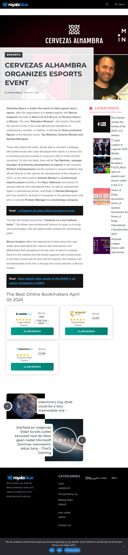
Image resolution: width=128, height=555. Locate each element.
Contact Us (64, 525)
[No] (124, 546)
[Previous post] (7, 406)
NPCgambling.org (67, 494)
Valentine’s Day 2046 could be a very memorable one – (55, 406)
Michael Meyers (15, 92)
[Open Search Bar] (107, 4)
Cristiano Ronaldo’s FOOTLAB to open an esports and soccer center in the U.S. (110, 171)
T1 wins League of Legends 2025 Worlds (110, 146)
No (59, 550)
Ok (52, 550)
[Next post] (82, 440)
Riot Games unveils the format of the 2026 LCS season (109, 126)
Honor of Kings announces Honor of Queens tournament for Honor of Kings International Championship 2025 (110, 211)
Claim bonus (32, 331)
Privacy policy (72, 550)
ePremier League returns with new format (108, 245)
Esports (13, 54)
